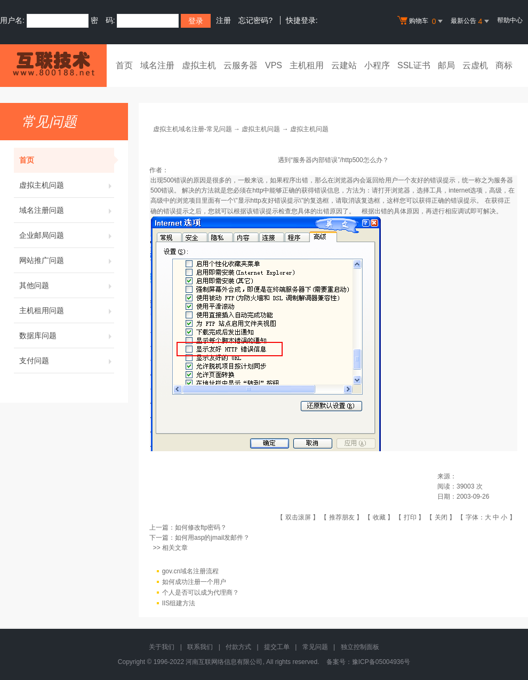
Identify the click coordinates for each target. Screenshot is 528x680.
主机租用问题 (66, 310)
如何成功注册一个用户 (194, 582)
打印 (410, 517)
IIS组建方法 (179, 603)
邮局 (446, 65)
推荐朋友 (342, 517)
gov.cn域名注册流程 (190, 571)
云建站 (344, 65)
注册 (223, 20)
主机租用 (307, 65)
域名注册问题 (66, 210)
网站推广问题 (66, 260)
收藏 (379, 517)
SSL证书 (413, 65)
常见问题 (315, 647)
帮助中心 (510, 20)
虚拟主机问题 (66, 185)
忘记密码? (255, 20)
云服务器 (240, 65)
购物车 (421, 21)
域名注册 (157, 65)
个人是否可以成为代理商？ (200, 592)
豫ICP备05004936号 (381, 662)
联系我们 (200, 647)
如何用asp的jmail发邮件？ (212, 537)
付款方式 (238, 647)
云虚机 (475, 65)
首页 (124, 65)
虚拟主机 (199, 65)
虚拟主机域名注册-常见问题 (192, 129)
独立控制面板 (360, 647)
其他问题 (66, 285)
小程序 (377, 65)
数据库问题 (66, 335)
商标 (504, 65)
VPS (273, 65)
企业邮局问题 (66, 235)
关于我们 (161, 647)
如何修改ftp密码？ (201, 527)
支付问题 (66, 360)
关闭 (441, 517)
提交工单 (277, 647)
